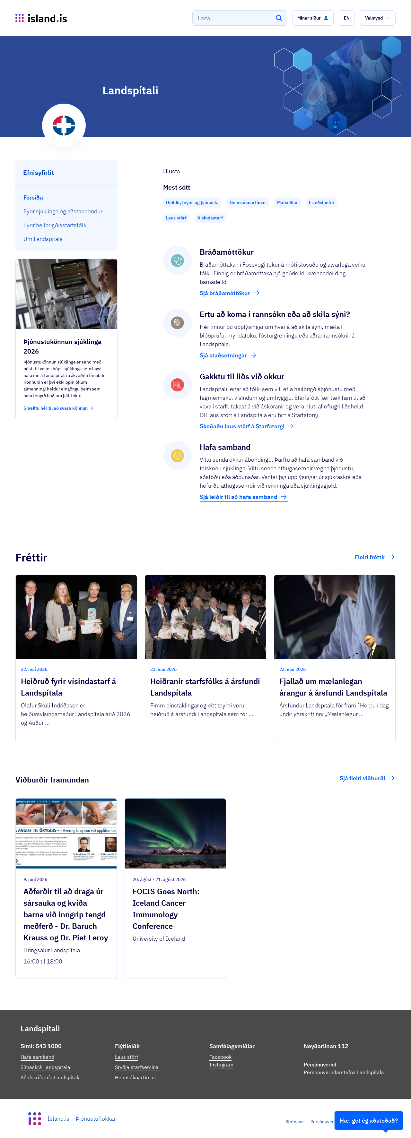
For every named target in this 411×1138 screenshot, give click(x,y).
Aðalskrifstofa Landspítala (51, 1077)
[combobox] (239, 18)
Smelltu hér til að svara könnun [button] (58, 408)
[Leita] (279, 18)
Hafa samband (37, 1057)
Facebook (220, 1057)
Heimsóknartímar (135, 1077)
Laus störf (126, 1057)
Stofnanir (294, 1122)
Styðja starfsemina (137, 1067)
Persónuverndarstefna (332, 1122)
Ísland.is (58, 1118)
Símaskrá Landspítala (45, 1067)
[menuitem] (67, 197)
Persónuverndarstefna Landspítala (344, 1072)
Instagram (221, 1064)
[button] (313, 18)
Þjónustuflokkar (96, 1118)
